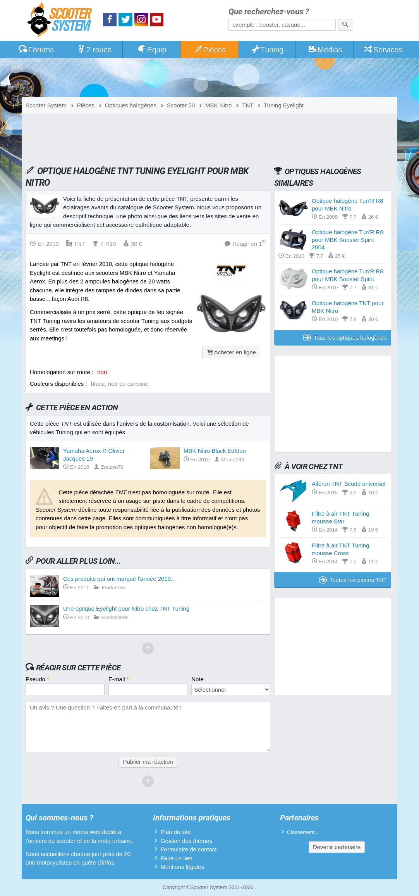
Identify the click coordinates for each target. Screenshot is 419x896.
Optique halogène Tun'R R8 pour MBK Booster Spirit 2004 (347, 239)
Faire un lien (176, 858)
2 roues (94, 49)
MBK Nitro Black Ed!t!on (215, 450)
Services (382, 49)
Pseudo (37, 679)
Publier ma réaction (148, 761)
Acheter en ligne (231, 352)
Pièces (209, 49)
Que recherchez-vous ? (268, 11)
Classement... (303, 832)
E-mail (118, 679)
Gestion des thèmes (186, 840)
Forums (36, 49)
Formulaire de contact (188, 849)
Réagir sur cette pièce (78, 667)
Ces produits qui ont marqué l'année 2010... (119, 578)
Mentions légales (182, 866)
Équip (152, 49)
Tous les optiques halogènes (345, 337)
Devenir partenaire (337, 847)
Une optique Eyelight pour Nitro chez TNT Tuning (126, 608)
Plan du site (175, 832)
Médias (325, 49)
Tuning (267, 49)
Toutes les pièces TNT (353, 580)
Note (197, 679)
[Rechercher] (345, 25)
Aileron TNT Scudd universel (348, 483)
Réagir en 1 (245, 243)
